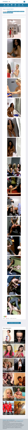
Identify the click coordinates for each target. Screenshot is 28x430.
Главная (4, 5)
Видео (15, 5)
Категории (8, 5)
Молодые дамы (10, 11)
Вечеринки (22, 11)
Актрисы (22, 5)
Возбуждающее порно (19, 420)
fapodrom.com (6, 1)
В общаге (8, 12)
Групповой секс (16, 11)
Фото (11, 5)
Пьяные (4, 12)
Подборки (19, 5)
